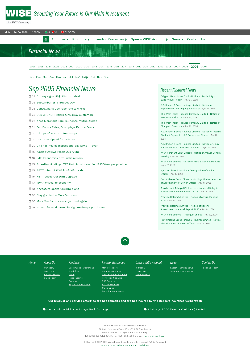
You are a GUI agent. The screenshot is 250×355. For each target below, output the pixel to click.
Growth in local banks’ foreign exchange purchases (71, 207)
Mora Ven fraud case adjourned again (62, 201)
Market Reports (110, 268)
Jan (32, 77)
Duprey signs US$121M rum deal (58, 96)
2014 (124, 66)
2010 (152, 66)
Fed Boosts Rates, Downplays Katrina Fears (65, 127)
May (58, 77)
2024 (48, 66)
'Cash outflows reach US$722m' (58, 151)
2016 (109, 66)
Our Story (49, 268)
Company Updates (111, 271)
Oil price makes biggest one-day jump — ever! (67, 145)
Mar (45, 77)
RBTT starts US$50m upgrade (57, 176)
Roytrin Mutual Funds (79, 284)
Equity (72, 274)
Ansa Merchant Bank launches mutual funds (67, 121)
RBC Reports (108, 281)
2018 (94, 66)
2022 (64, 66)
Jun (65, 77)
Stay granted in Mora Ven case (57, 195)
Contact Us (196, 39)
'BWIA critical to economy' (54, 182)
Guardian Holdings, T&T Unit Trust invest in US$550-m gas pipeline (82, 164)
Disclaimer (143, 345)
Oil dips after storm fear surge (57, 133)
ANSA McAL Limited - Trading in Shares (181, 214)
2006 (185, 66)
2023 (56, 66)
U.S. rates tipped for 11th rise (56, 139)
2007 (177, 66)
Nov (99, 77)
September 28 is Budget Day (56, 102)
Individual (140, 268)
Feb (38, 77)
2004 (204, 66)
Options (73, 281)
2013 (131, 66)
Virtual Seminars (110, 284)
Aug (77, 77)
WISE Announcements (181, 271)
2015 (116, 66)
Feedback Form (210, 268)
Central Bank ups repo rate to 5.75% (61, 108)
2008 (169, 66)
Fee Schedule (143, 274)
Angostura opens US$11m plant (58, 189)
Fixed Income (76, 278)
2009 (160, 66)
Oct (93, 77)
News (176, 39)
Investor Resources (108, 39)
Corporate (141, 271)
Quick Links (108, 288)
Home (32, 262)
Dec (106, 77)
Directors (49, 271)
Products (79, 39)
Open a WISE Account (148, 39)
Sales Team (50, 278)
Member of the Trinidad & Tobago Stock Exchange (75, 309)
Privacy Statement (126, 345)
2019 (87, 66)
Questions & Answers (113, 291)
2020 (79, 66)
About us (58, 39)
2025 (40, 66)
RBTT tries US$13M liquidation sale (60, 170)
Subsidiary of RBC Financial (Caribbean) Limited (174, 309)
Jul (71, 77)
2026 (33, 66)
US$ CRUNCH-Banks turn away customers (65, 114)
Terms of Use (108, 345)
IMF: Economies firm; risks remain (60, 158)
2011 (145, 66)
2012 (138, 66)
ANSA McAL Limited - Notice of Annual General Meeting (190, 161)
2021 (71, 66)
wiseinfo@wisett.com (154, 336)
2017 (102, 66)
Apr (51, 77)
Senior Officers (52, 274)
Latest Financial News (181, 268)
